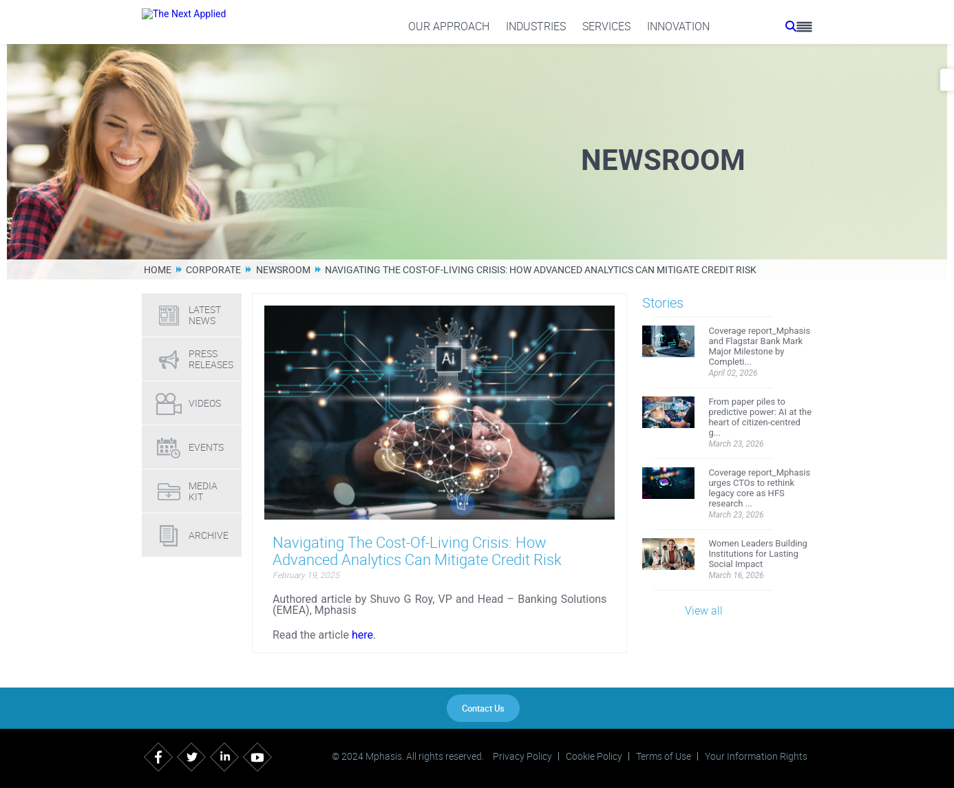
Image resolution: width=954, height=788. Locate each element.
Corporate (213, 269)
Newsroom (283, 269)
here (362, 634)
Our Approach (448, 26)
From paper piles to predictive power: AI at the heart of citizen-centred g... (760, 417)
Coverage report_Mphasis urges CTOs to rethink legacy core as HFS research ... (759, 488)
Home (157, 269)
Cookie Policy (594, 756)
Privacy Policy (522, 756)
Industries (536, 26)
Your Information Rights (756, 756)
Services (606, 26)
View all (704, 610)
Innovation (678, 26)
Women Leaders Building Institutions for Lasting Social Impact (757, 553)
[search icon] (790, 26)
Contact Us (483, 708)
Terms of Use (663, 756)
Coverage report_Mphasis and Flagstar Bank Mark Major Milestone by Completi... (759, 346)
